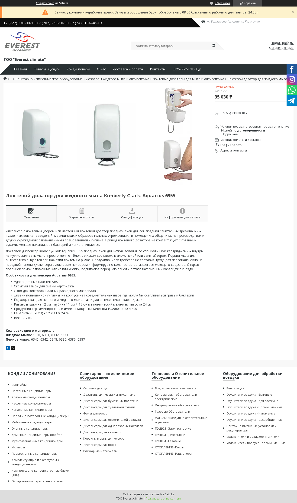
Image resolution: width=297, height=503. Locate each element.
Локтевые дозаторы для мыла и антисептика (188, 79)
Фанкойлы (19, 384)
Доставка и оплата (128, 69)
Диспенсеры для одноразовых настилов (113, 426)
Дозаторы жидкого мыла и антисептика (117, 79)
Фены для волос (95, 413)
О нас (101, 69)
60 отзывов (222, 3)
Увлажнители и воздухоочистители (252, 436)
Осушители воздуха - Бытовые (249, 394)
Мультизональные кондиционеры (37, 441)
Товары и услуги (47, 69)
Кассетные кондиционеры (31, 403)
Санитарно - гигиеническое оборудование (49, 79)
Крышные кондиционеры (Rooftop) (37, 435)
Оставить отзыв (281, 47)
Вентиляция (235, 388)
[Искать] (213, 46)
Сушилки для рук (95, 388)
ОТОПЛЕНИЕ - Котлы (169, 447)
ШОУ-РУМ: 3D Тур (186, 69)
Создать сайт (45, 3)
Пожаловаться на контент (163, 498)
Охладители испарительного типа (37, 481)
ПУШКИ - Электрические (173, 428)
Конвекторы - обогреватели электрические (176, 396)
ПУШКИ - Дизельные (170, 435)
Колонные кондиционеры (31, 397)
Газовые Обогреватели (172, 411)
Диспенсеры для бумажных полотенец (111, 401)
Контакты (157, 69)
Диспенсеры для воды (99, 445)
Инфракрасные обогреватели (177, 405)
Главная (20, 69)
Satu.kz (169, 494)
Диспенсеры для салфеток (102, 432)
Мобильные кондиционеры (32, 422)
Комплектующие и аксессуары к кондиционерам (35, 462)
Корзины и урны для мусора (104, 438)
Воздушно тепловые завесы (176, 388)
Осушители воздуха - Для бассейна (252, 401)
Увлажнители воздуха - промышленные (256, 443)
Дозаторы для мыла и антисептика (109, 394)
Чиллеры (18, 447)
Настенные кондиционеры (32, 391)
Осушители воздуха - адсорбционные (254, 420)
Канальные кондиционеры (32, 410)
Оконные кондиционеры (30, 428)
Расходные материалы (100, 451)
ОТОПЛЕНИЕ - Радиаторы (173, 453)
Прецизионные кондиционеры (35, 453)
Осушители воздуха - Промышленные (254, 407)
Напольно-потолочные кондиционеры (40, 416)
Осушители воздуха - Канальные (250, 413)
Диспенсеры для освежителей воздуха (112, 420)
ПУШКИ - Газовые (168, 441)
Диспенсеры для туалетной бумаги (109, 407)
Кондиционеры (78, 69)
